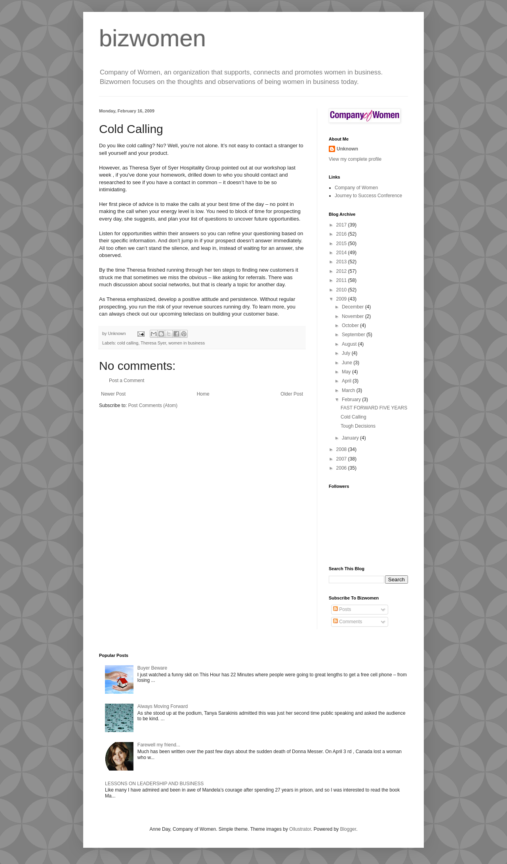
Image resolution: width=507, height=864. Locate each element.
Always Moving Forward (162, 706)
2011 (342, 280)
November (353, 316)
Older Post (291, 394)
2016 (342, 234)
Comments (347, 621)
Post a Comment (126, 380)
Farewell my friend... (158, 745)
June (347, 362)
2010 (342, 290)
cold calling (127, 343)
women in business (186, 343)
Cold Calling (353, 417)
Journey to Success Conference (368, 195)
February (352, 399)
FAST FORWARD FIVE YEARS (374, 408)
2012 (342, 271)
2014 (342, 252)
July (347, 353)
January (351, 438)
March (349, 390)
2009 (342, 299)
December (353, 307)
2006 (342, 468)
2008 (342, 449)
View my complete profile (355, 159)
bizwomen (152, 38)
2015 (342, 243)
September (354, 334)
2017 (342, 225)
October (351, 325)
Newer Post (113, 394)
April (347, 381)
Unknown (347, 149)
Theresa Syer (153, 343)
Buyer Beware (152, 668)
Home (203, 394)
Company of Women (356, 187)
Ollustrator (300, 829)
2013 (342, 262)
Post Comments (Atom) (152, 405)
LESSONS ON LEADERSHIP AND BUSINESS (154, 783)
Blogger (348, 829)
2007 (342, 459)
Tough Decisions (358, 426)
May (347, 372)
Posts (342, 609)
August (350, 344)
